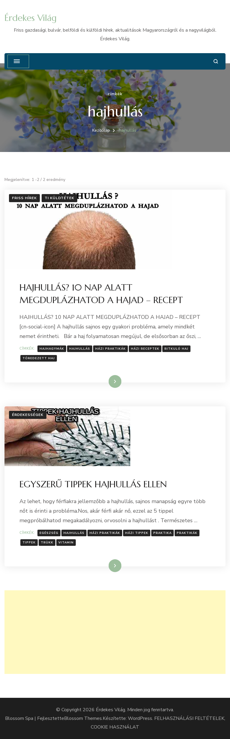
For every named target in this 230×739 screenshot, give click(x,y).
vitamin (66, 542)
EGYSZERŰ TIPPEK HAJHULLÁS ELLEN (93, 484)
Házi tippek (136, 533)
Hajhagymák (52, 349)
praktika (162, 533)
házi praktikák (110, 349)
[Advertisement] (115, 632)
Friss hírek (24, 198)
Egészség (49, 533)
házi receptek (145, 349)
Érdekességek (27, 414)
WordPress (140, 718)
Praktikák (187, 533)
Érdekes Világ (30, 17)
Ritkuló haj (176, 349)
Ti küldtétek (59, 198)
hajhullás (79, 349)
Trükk (47, 542)
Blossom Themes (83, 718)
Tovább (107, 381)
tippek (29, 542)
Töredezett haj (38, 358)
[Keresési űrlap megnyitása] (216, 61)
